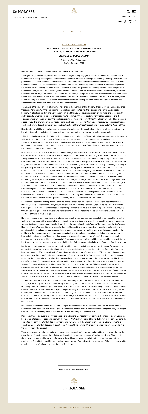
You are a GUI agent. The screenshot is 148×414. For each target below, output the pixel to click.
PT (85, 32)
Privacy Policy (87, 408)
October (43, 17)
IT (81, 32)
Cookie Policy (74, 408)
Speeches (27, 17)
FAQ (55, 408)
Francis (17, 17)
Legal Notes (63, 408)
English (126, 17)
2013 (35, 17)
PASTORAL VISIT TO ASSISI (74, 44)
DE (63, 32)
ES (72, 32)
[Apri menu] (133, 12)
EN (67, 32)
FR (77, 32)
